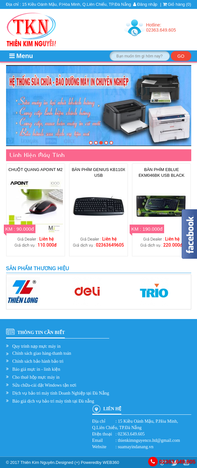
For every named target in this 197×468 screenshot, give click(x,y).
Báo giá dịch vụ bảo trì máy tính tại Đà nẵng (53, 401)
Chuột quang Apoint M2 (35, 169)
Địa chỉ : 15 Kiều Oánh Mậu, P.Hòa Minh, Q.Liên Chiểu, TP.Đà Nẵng (68, 4)
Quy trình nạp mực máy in (36, 346)
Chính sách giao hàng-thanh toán (41, 353)
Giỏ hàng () (177, 4)
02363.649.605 (171, 461)
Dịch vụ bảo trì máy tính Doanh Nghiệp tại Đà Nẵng (60, 393)
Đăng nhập (145, 4)
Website (99, 446)
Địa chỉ (98, 421)
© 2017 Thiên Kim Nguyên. (31, 462)
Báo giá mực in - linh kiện (36, 369)
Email (97, 440)
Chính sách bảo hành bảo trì (38, 361)
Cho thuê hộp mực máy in (36, 377)
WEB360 (111, 462)
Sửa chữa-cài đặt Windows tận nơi (44, 385)
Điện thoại (102, 434)
